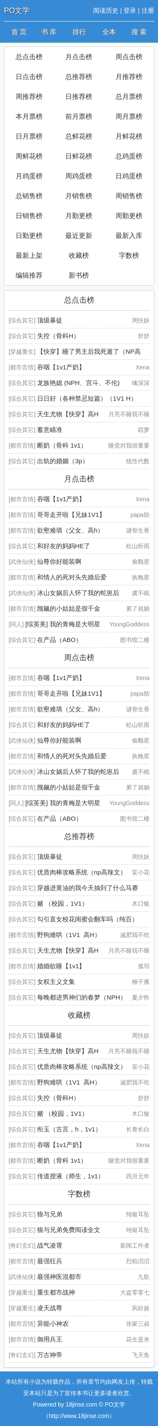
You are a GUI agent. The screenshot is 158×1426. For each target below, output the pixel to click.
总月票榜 (128, 96)
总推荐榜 (78, 76)
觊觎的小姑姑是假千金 (68, 608)
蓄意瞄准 (49, 429)
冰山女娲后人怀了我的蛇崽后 (78, 592)
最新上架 (29, 255)
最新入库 (128, 235)
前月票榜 (78, 116)
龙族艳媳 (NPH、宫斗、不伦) (78, 382)
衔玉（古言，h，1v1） (69, 1129)
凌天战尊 (49, 1307)
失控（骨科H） (58, 335)
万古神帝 (49, 1354)
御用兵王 (49, 1339)
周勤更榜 (128, 215)
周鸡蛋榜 (78, 176)
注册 (148, 10)
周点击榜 (128, 56)
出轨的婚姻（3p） (62, 460)
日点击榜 (29, 76)
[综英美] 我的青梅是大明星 (62, 624)
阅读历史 (105, 10)
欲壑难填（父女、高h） (70, 530)
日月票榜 (29, 136)
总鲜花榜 (78, 136)
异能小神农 (53, 1323)
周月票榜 (128, 116)
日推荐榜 (78, 96)
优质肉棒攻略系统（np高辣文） (81, 872)
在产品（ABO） (59, 639)
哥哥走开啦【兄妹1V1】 (71, 514)
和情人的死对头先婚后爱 (72, 577)
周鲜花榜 (29, 156)
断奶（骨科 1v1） (62, 445)
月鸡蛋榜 (29, 176)
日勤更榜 (29, 235)
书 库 (48, 32)
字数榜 (129, 255)
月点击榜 (78, 56)
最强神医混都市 (59, 1276)
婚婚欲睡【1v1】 (61, 966)
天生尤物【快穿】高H (68, 414)
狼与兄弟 (49, 1214)
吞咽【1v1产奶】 (61, 367)
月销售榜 (78, 195)
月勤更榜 (78, 215)
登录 (129, 10)
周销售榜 (128, 195)
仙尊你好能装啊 (59, 561)
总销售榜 (29, 195)
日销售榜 (29, 215)
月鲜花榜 (128, 136)
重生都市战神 (56, 1292)
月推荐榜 (128, 76)
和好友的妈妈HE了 (63, 545)
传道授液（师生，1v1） (70, 1176)
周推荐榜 (29, 96)
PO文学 (17, 10)
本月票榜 (29, 116)
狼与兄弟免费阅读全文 (68, 1229)
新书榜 (79, 275)
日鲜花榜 (78, 156)
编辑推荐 (29, 275)
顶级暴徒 (49, 320)
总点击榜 (29, 56)
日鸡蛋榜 (128, 176)
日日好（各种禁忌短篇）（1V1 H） (87, 398)
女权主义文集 (56, 981)
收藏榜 (79, 255)
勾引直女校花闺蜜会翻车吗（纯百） (87, 919)
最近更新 (78, 235)
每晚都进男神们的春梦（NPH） (81, 997)
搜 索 (139, 32)
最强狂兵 (49, 1261)
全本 (109, 32)
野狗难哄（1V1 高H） (69, 934)
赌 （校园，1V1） (62, 903)
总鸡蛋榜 (128, 156)
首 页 (19, 32)
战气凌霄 (49, 1245)
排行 (79, 32)
